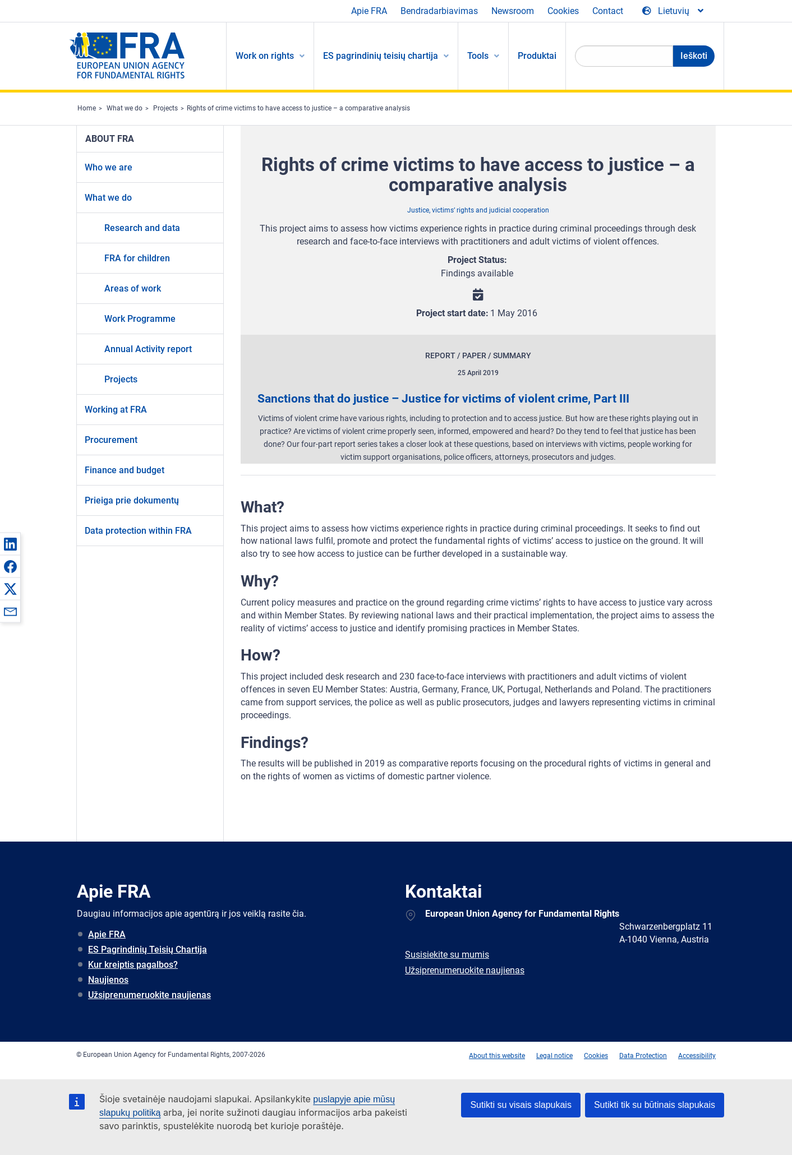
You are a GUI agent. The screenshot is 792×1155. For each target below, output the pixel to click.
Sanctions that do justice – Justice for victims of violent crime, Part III (443, 398)
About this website (497, 1056)
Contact (607, 11)
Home (86, 108)
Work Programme (140, 318)
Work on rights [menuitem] (265, 55)
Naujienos (108, 979)
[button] (10, 544)
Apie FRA (369, 11)
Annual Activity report (148, 349)
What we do (124, 108)
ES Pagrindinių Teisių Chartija (147, 949)
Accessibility (697, 1056)
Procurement (111, 440)
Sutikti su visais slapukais (521, 1105)
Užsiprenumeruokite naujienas (149, 995)
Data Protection (643, 1056)
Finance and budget (124, 470)
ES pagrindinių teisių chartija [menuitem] (380, 55)
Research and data (142, 228)
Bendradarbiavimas (439, 11)
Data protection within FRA (138, 530)
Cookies (563, 11)
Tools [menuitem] (478, 55)
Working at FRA (116, 409)
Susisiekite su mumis (447, 954)
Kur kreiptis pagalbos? (133, 964)
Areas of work (132, 288)
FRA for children (137, 258)
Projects (165, 108)
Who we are (108, 167)
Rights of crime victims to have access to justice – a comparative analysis (298, 108)
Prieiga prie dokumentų (132, 500)
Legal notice (554, 1056)
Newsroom (512, 11)
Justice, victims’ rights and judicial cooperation (478, 210)
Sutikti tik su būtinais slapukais (654, 1105)
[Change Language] (673, 11)
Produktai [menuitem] (537, 55)
